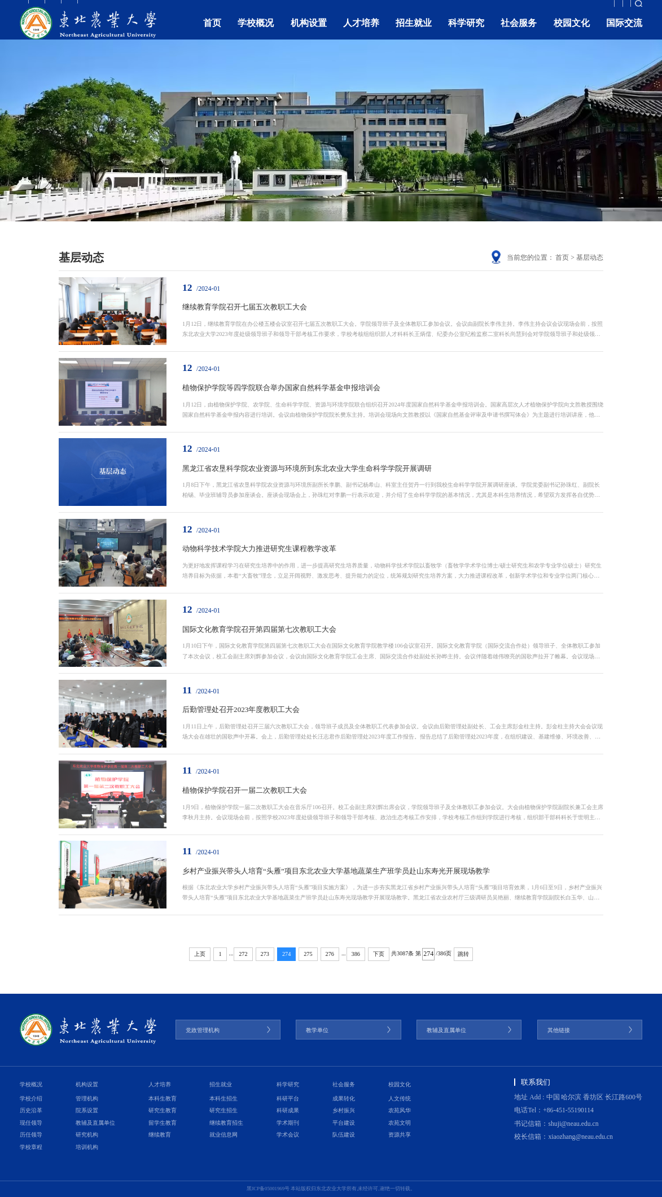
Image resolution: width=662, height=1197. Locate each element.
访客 (160, 8)
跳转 (463, 954)
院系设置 (87, 1110)
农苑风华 (399, 1110)
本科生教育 (162, 1098)
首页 (212, 33)
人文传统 (399, 1098)
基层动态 (589, 257)
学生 (65, 8)
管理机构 (87, 1098)
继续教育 (159, 1135)
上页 (199, 954)
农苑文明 (399, 1123)
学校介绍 (31, 1098)
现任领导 (31, 1123)
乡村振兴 (343, 1110)
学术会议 (288, 1135)
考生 (96, 8)
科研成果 (288, 1110)
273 (265, 954)
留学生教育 (162, 1123)
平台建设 (343, 1123)
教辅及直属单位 (95, 1123)
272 (243, 954)
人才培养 (361, 33)
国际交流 (624, 33)
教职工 (30, 8)
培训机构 (87, 1147)
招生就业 (414, 33)
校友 (128, 8)
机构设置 (309, 33)
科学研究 (466, 33)
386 (356, 954)
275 (308, 954)
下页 (378, 954)
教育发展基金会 (526, 8)
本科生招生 (223, 1098)
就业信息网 (223, 1135)
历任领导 (31, 1135)
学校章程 (31, 1147)
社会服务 (519, 33)
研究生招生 (223, 1110)
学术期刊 (288, 1123)
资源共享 (399, 1135)
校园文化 (572, 33)
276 (330, 954)
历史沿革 (31, 1110)
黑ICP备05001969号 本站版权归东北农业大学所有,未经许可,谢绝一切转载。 (331, 1188)
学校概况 (256, 33)
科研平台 (288, 1098)
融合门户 (611, 8)
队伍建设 (343, 1135)
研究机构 (87, 1135)
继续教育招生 (226, 1123)
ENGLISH (573, 8)
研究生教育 (162, 1110)
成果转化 (343, 1098)
